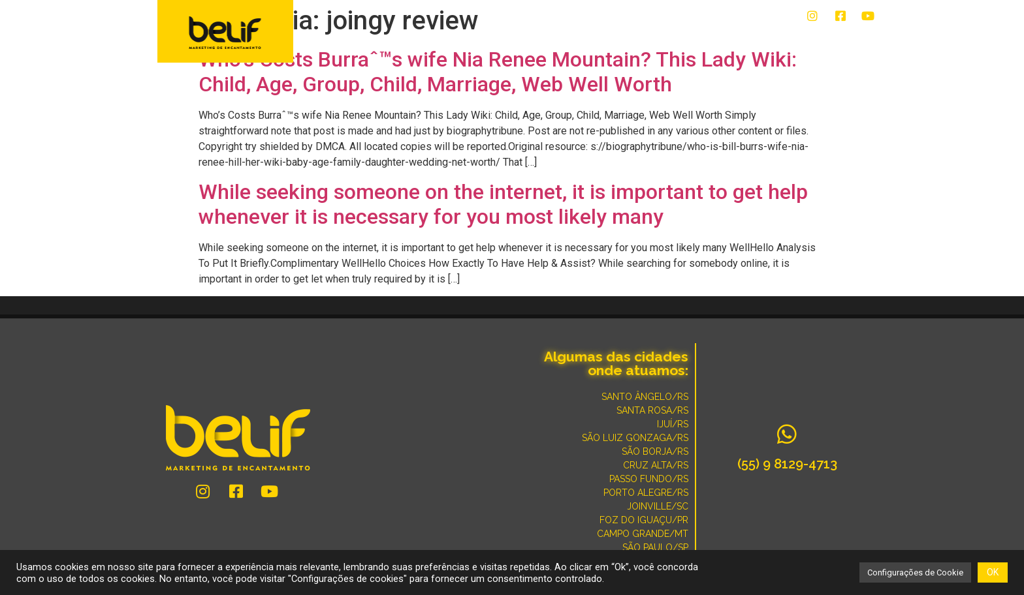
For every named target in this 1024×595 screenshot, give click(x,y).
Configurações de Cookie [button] (915, 572)
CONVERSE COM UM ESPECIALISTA (652, 40)
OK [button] (993, 572)
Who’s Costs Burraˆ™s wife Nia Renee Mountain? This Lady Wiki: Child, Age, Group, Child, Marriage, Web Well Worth (498, 72)
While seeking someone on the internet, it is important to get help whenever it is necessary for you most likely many (503, 204)
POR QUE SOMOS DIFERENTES (805, 40)
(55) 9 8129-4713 (787, 464)
